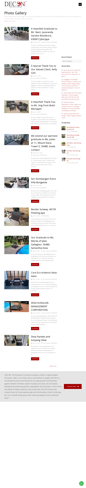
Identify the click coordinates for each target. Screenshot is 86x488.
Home (6, 21)
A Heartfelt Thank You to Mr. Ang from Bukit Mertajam (43, 105)
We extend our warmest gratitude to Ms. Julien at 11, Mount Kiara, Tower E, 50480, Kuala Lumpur (44, 142)
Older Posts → (53, 366)
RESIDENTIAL (54, 42)
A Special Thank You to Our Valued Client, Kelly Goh (44, 69)
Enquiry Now (73, 386)
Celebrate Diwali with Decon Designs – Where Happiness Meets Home (71, 116)
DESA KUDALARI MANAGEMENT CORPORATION (39, 306)
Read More (35, 58)
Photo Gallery (46, 42)
